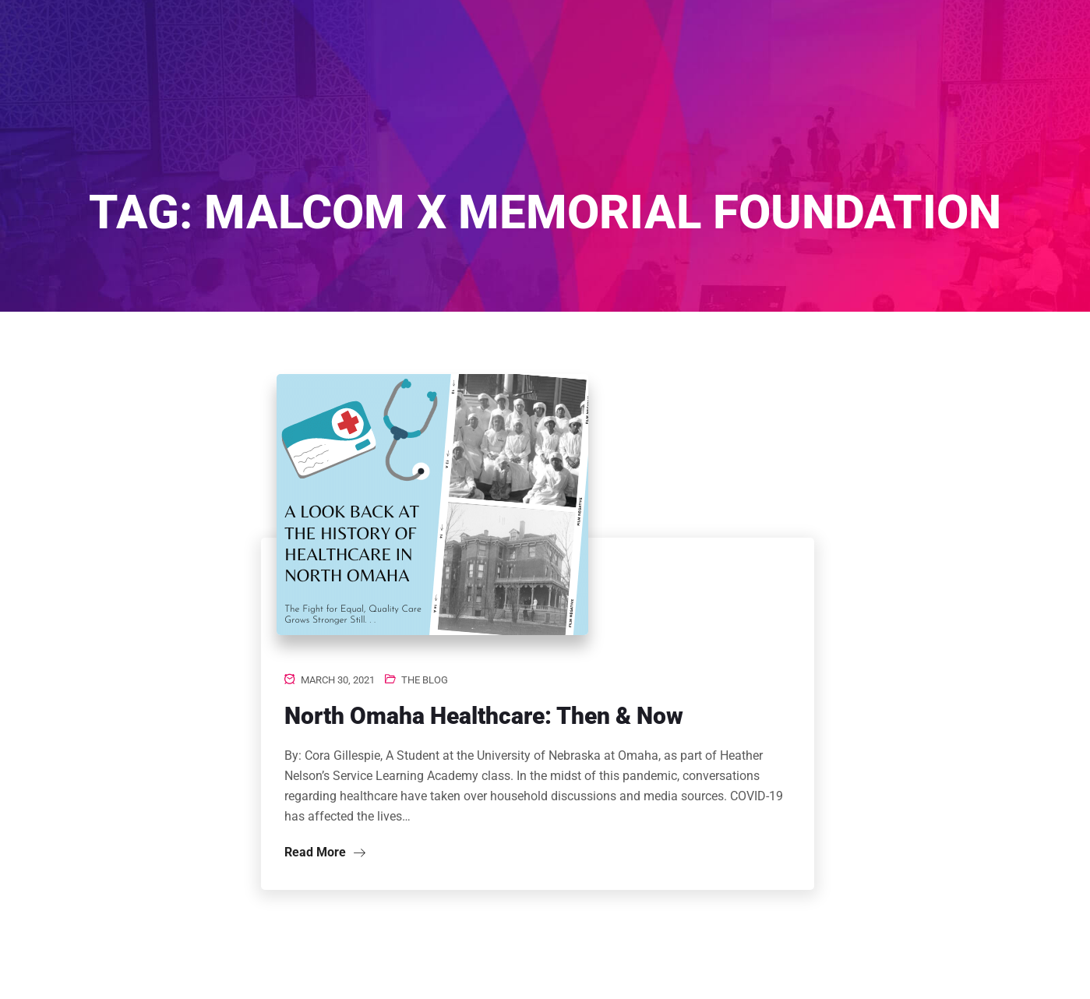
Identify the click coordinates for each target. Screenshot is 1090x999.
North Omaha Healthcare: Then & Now (483, 715)
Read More (324, 852)
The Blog (424, 680)
